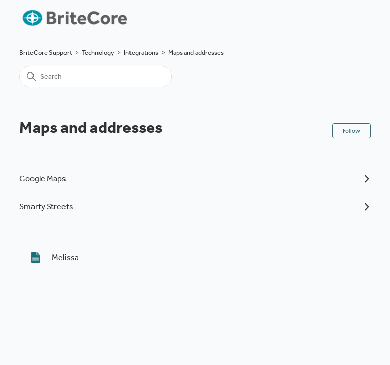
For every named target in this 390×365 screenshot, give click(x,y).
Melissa (65, 257)
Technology (98, 52)
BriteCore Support (45, 52)
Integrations (141, 52)
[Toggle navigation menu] (353, 18)
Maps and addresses (196, 52)
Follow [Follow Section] (351, 130)
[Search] (95, 76)
